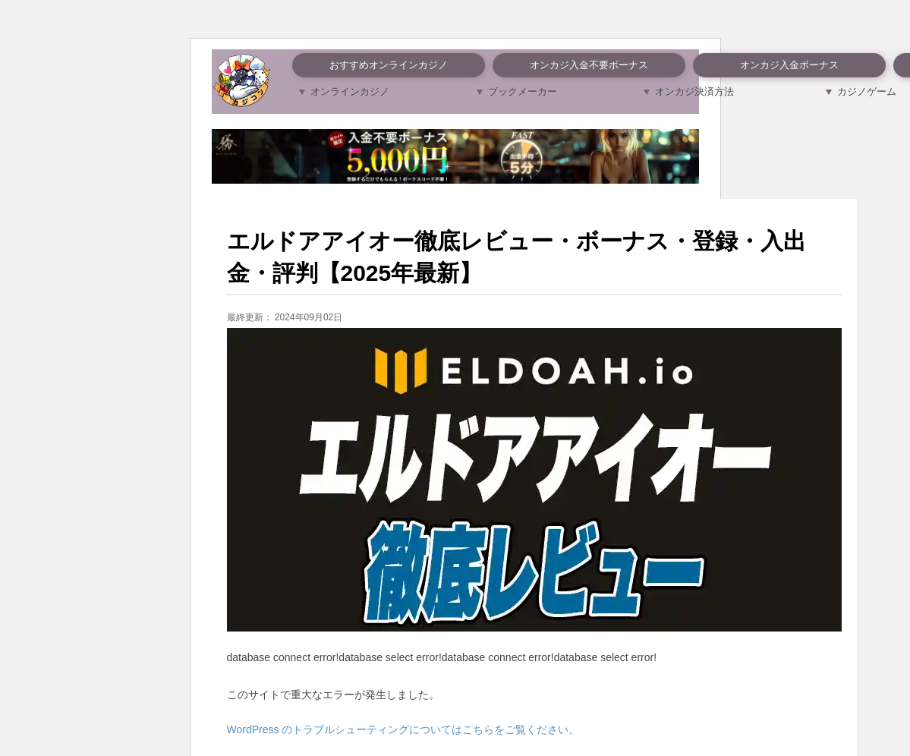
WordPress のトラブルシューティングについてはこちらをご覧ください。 (403, 729)
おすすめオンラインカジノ (388, 65)
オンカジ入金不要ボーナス (589, 65)
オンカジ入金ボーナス (789, 65)
